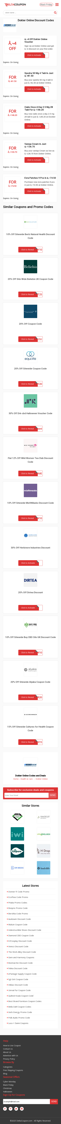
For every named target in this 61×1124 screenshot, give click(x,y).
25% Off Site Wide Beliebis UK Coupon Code (30, 279)
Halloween (7, 1091)
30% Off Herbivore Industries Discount (30, 547)
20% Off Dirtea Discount (30, 592)
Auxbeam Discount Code (19, 919)
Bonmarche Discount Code (20, 963)
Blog (5, 1073)
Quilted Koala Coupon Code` (20, 995)
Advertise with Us (10, 1055)
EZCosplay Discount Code (19, 941)
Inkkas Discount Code (17, 984)
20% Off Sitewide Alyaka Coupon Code (30, 682)
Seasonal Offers (11, 1076)
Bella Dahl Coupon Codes (19, 1006)
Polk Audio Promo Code (18, 1017)
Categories (7, 1067)
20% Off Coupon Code (30, 323)
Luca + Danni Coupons (17, 1023)
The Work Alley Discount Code (21, 952)
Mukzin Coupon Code (17, 924)
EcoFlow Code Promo (17, 897)
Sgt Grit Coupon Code (17, 979)
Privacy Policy (9, 1059)
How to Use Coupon (12, 1045)
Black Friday (46, 4)
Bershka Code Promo (17, 913)
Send (52, 795)
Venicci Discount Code (17, 946)
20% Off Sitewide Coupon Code (30, 368)
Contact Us (8, 1049)
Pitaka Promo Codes (17, 902)
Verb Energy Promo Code (19, 1012)
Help (5, 1040)
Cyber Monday (9, 1081)
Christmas (7, 1088)
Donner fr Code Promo (18, 891)
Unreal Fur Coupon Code (19, 990)
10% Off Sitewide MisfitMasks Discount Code (30, 503)
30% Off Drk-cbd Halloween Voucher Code (30, 413)
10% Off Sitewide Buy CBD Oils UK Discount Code (30, 637)
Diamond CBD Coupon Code (20, 935)
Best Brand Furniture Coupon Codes (24, 1001)
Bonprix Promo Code (17, 908)
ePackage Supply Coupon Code (22, 973)
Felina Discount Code (17, 968)
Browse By (8, 1062)
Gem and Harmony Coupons (20, 957)
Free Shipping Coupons (13, 1070)
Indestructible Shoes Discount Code (24, 930)
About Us (7, 1052)
